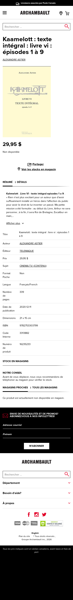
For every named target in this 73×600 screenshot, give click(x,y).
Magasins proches (15, 387)
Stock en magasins (15, 361)
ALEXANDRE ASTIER (14, 60)
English (35, 533)
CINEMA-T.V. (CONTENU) (33, 266)
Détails (22, 182)
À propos (8, 503)
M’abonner (36, 446)
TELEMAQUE (27, 251)
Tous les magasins (44, 387)
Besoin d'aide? (12, 493)
